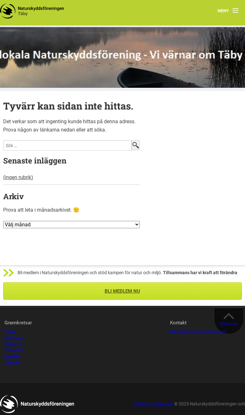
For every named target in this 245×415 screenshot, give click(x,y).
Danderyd (12, 344)
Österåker (12, 356)
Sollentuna (13, 338)
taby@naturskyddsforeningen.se (198, 331)
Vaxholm (12, 362)
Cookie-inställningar (153, 404)
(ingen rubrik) (18, 177)
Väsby (9, 331)
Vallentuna (13, 350)
